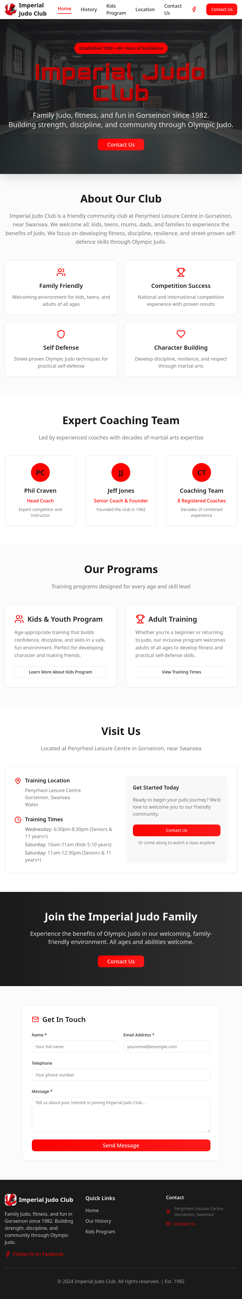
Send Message (121, 1145)
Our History (98, 1221)
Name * (39, 1035)
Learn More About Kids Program (60, 672)
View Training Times (181, 672)
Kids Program (116, 9)
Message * (42, 1091)
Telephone (42, 1063)
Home (64, 8)
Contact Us (173, 9)
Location (145, 9)
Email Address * (139, 1035)
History (89, 9)
